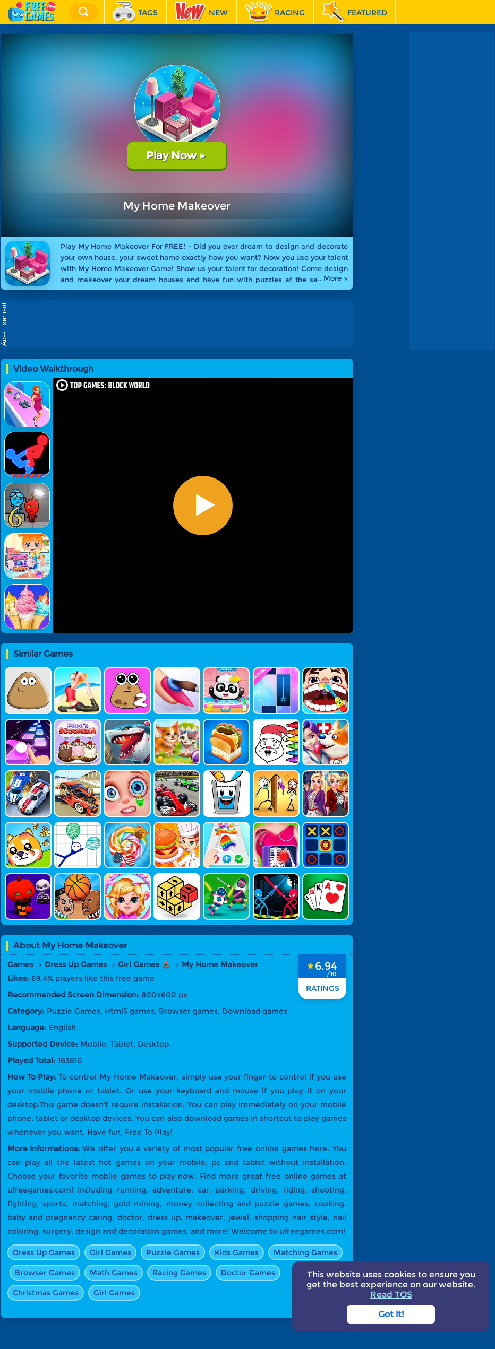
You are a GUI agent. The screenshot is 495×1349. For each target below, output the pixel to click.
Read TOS (391, 1295)
